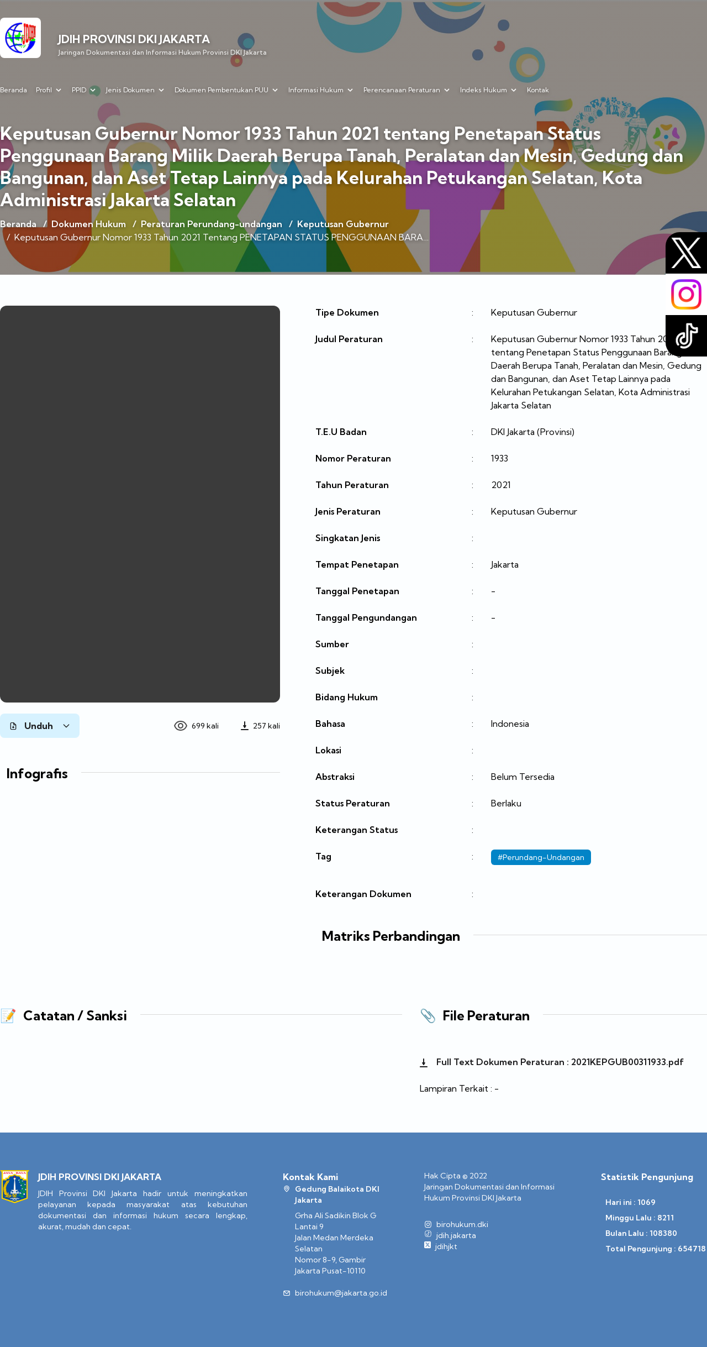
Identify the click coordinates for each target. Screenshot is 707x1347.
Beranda (13, 90)
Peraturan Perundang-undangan (211, 223)
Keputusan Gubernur (343, 223)
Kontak (538, 90)
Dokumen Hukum (88, 223)
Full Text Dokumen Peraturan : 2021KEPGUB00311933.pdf (552, 1061)
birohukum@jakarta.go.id (341, 1293)
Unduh (40, 725)
